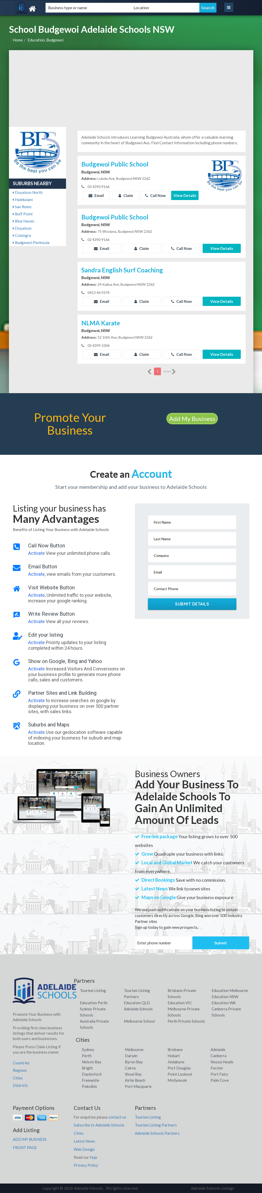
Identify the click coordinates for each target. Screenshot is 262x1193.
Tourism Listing (93, 990)
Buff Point (23, 214)
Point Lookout (180, 1074)
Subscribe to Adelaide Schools (99, 1125)
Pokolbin (89, 1086)
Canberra (218, 1055)
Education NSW (225, 996)
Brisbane (175, 1049)
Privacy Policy (86, 1165)
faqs (93, 1157)
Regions (20, 1070)
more (169, 372)
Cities (18, 1078)
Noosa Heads (222, 1061)
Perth (87, 1055)
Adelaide (218, 1049)
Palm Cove (220, 1080)
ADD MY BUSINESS (30, 1139)
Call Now (155, 195)
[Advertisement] (131, 88)
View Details (184, 195)
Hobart (174, 1055)
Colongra (22, 235)
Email (96, 195)
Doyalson (22, 228)
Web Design (84, 1149)
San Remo (22, 206)
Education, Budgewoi (45, 40)
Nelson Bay (91, 1061)
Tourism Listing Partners (156, 1125)
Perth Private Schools (186, 1021)
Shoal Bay (133, 1074)
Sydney (88, 1049)
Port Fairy (219, 1074)
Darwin (131, 1055)
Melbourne (134, 1049)
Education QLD (137, 1002)
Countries (21, 1063)
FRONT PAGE (25, 1147)
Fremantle (90, 1080)
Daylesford (91, 1074)
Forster (217, 1068)
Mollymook (177, 1080)
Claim (125, 195)
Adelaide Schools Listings (212, 1188)
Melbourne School (139, 1021)
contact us (117, 1117)
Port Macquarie (138, 1086)
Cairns (130, 1068)
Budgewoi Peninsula (31, 242)
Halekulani (23, 199)
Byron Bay (134, 1061)
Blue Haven (23, 221)
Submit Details (192, 603)
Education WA (224, 1002)
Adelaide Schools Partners (157, 1133)
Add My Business (192, 418)
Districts (20, 1085)
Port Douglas (179, 1068)
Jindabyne (176, 1061)
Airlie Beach (135, 1080)
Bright (87, 1068)
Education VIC (180, 1002)
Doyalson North (27, 192)
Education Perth (93, 1002)
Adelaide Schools (138, 1009)
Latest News (84, 1141)
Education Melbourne (230, 990)
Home (18, 40)
